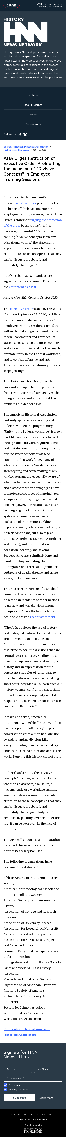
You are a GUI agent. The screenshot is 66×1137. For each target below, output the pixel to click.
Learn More (46, 1097)
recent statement (42, 617)
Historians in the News (16, 150)
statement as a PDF (23, 287)
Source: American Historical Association (26, 146)
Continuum (15, 1085)
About (33, 114)
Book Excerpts (33, 104)
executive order (25, 203)
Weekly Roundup (19, 1089)
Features (33, 95)
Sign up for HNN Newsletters (33, 1119)
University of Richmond (50, 6)
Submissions (33, 124)
